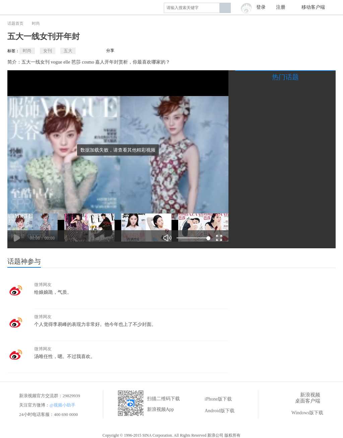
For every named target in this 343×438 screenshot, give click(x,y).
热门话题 (285, 77)
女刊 (47, 50)
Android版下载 (214, 411)
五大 (68, 50)
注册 (280, 7)
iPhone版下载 (213, 399)
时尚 (36, 23)
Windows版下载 (302, 413)
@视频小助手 (62, 405)
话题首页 (15, 23)
